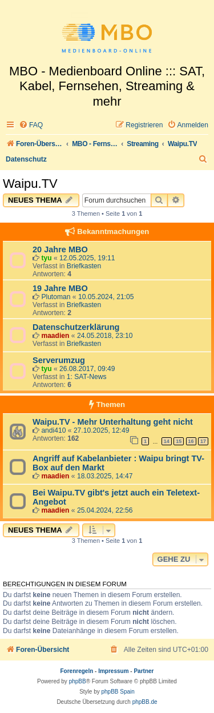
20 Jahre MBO (60, 249)
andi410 (53, 430)
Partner (144, 671)
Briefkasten (84, 266)
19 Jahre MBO (60, 288)
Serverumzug (59, 360)
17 (203, 441)
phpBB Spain (117, 691)
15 (178, 441)
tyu (46, 258)
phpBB (77, 681)
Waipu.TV (30, 183)
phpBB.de (145, 702)
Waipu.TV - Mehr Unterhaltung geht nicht (113, 421)
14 (166, 441)
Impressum (113, 671)
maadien (55, 336)
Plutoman (55, 297)
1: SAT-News (87, 377)
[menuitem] (31, 125)
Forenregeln (77, 671)
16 (191, 441)
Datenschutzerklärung (76, 327)
